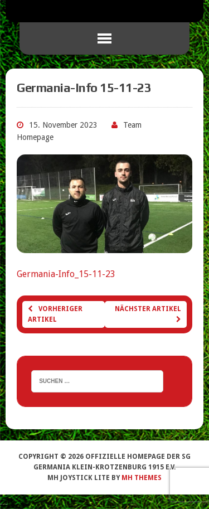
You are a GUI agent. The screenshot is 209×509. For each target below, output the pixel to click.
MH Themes (141, 478)
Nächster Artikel (148, 314)
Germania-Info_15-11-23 (66, 274)
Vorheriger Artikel (55, 314)
